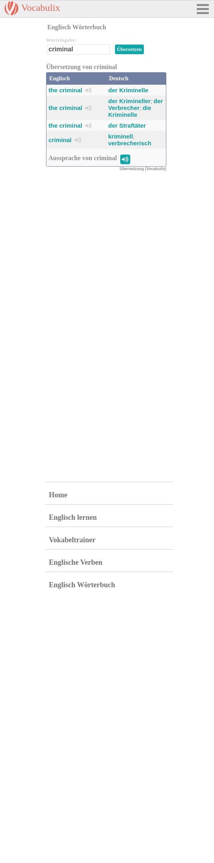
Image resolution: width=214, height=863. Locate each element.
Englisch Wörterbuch (82, 585)
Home (58, 495)
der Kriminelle (128, 90)
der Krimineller (129, 101)
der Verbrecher (135, 104)
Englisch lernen (73, 517)
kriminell (120, 136)
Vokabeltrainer (72, 540)
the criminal (65, 90)
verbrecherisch (129, 143)
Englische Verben (76, 562)
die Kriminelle (129, 111)
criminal (60, 139)
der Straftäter (127, 125)
